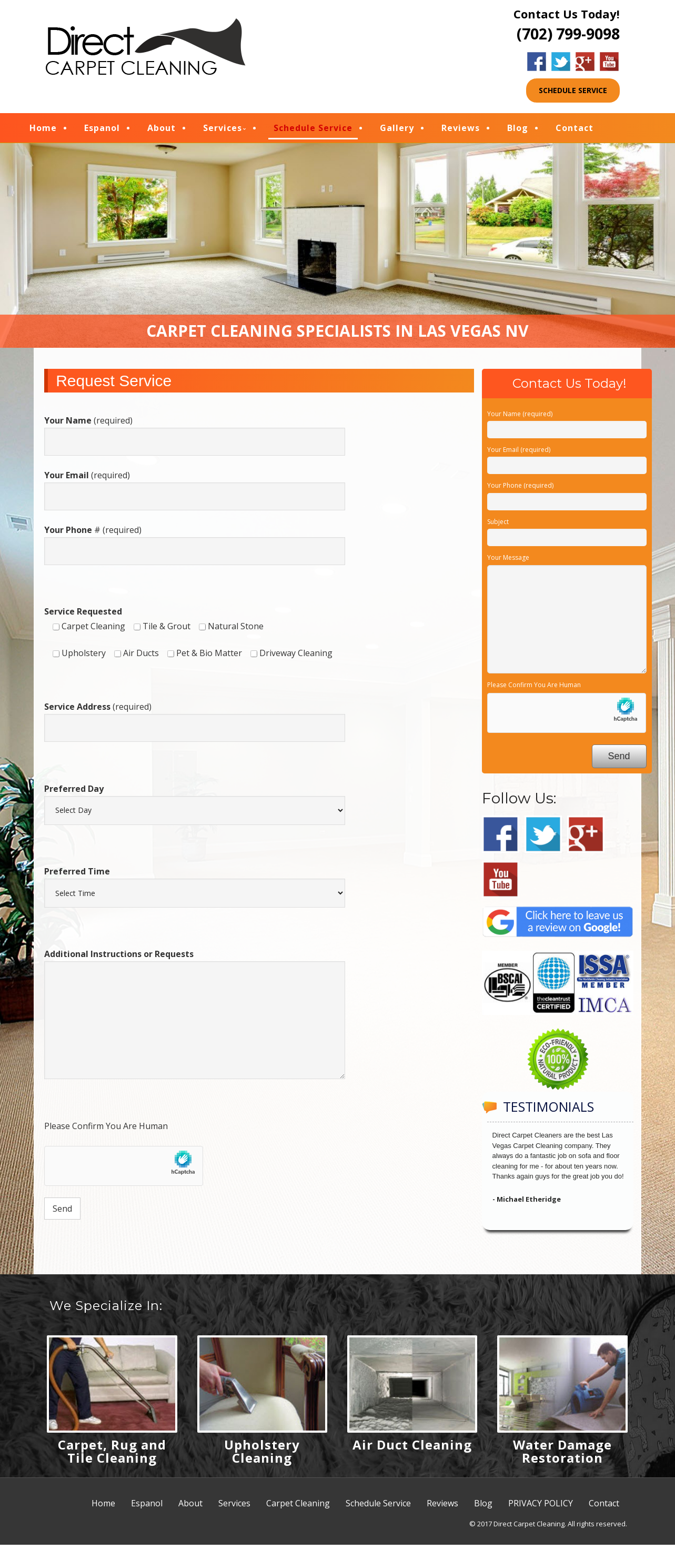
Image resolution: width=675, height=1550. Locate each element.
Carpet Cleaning (298, 1508)
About (177, 130)
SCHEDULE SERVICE (573, 90)
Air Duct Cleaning (412, 1449)
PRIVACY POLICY (540, 1508)
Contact (590, 130)
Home (59, 130)
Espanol (118, 130)
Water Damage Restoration (562, 1456)
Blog (533, 130)
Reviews (476, 130)
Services (238, 130)
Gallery (413, 130)
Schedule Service (328, 130)
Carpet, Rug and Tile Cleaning (112, 1456)
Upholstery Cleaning (262, 1456)
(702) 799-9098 (568, 34)
